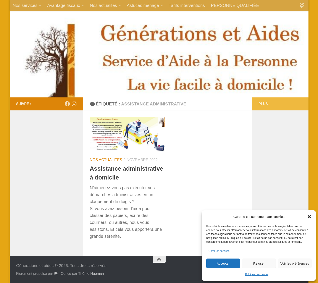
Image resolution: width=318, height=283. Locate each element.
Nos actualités (103, 5)
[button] (309, 217)
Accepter (223, 263)
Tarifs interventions (187, 5)
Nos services (25, 5)
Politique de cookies (256, 274)
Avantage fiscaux (63, 5)
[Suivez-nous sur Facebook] (67, 103)
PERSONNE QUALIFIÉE (235, 5)
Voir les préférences (294, 263)
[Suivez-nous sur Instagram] (74, 103)
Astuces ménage (143, 5)
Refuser (259, 263)
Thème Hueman (91, 273)
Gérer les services (218, 250)
